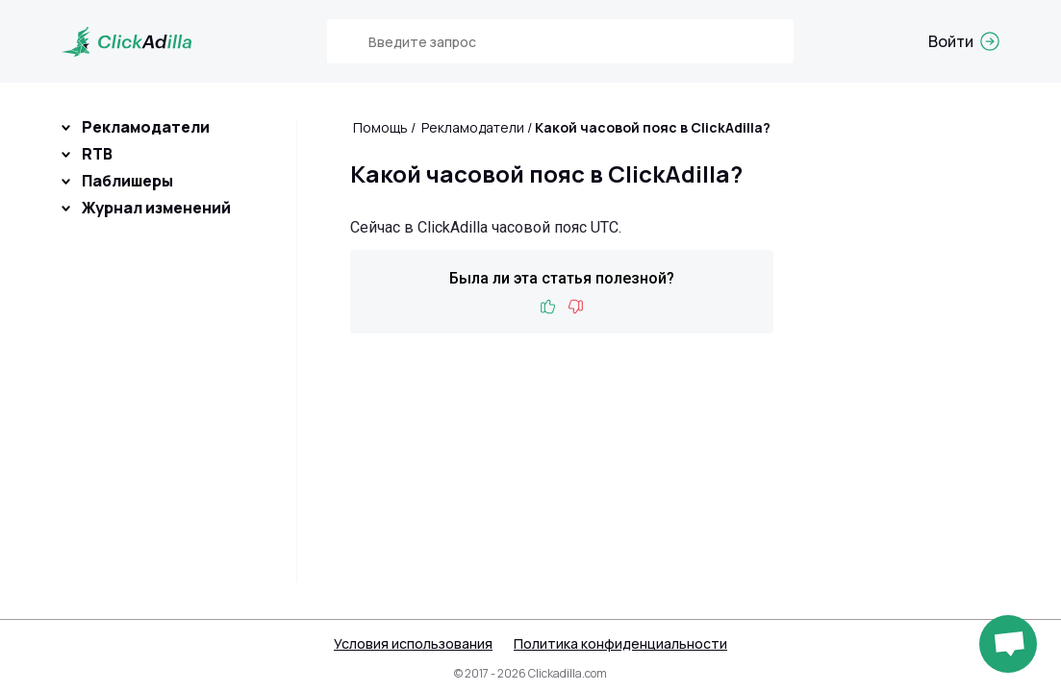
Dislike (575, 307)
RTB (97, 153)
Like (548, 307)
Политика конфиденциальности (620, 643)
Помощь (380, 127)
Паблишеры (127, 180)
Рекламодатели (146, 126)
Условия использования (413, 643)
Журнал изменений (156, 207)
